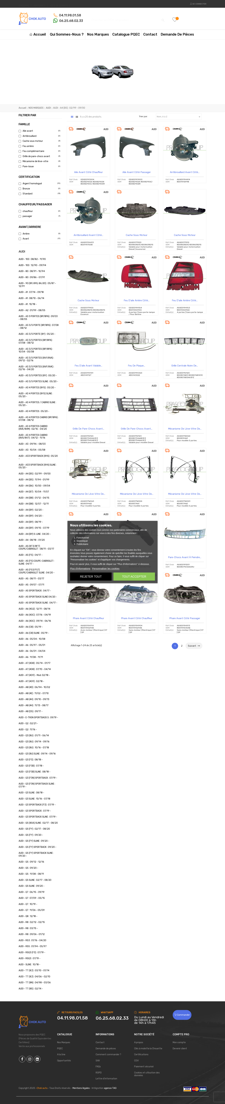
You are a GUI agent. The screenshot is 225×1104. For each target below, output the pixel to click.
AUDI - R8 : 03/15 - (28, 928)
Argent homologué (39, 183)
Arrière (39, 233)
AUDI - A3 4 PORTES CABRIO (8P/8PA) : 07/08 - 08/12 (39, 419)
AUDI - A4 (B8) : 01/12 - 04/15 (34, 497)
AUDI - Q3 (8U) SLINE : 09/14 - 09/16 (37, 753)
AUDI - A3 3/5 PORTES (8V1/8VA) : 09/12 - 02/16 (36, 359)
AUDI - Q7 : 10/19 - (28, 904)
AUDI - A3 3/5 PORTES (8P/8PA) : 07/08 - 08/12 (36, 341)
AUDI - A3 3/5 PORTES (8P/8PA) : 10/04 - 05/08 (36, 350)
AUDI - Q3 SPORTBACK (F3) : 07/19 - (37, 804)
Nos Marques (63, 1042)
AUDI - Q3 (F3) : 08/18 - (31, 759)
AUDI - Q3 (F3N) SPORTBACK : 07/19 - (38, 778)
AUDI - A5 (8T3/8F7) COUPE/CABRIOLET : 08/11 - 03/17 (36, 547)
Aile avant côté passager (136, 172)
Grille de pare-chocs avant (39, 156)
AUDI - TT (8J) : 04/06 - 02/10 (34, 976)
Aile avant (39, 131)
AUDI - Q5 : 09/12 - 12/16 (31, 862)
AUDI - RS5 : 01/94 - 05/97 (33, 946)
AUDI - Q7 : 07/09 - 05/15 (32, 898)
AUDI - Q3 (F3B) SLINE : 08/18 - (34, 771)
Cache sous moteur (39, 141)
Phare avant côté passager (184, 618)
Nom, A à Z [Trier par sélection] (179, 117)
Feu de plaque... (136, 365)
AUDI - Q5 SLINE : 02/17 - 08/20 (35, 880)
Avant (39, 238)
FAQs (98, 1066)
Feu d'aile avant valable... (88, 365)
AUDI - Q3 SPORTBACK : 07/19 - (35, 810)
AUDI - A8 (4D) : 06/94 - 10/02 (34, 687)
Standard (39, 193)
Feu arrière (39, 146)
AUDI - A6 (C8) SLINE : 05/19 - (34, 633)
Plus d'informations (80, 568)
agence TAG (110, 1088)
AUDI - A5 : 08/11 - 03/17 (31, 578)
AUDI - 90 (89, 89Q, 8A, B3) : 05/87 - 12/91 (37, 285)
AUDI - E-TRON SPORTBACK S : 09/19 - (38, 717)
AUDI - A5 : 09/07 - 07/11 (31, 584)
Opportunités (64, 1060)
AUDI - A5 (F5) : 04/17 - (31, 555)
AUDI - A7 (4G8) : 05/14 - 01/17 (34, 663)
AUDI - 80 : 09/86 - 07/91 (32, 277)
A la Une (61, 1054)
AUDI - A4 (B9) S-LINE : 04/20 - (35, 534)
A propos (138, 1042)
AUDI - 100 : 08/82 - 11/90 (32, 259)
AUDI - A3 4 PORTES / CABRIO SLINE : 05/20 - (37, 404)
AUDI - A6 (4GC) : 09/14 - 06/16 (35, 621)
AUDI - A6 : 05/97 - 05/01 (32, 645)
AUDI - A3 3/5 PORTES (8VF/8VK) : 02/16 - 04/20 (36, 368)
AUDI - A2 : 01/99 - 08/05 (32, 310)
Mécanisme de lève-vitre (39, 161)
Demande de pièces (106, 1048)
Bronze (39, 188)
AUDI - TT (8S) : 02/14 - (31, 988)
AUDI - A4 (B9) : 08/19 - (31, 522)
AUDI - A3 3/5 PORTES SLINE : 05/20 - (38, 381)
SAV (98, 1060)
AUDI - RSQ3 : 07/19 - (29, 958)
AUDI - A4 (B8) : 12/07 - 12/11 (34, 503)
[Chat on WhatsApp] (112, 1018)
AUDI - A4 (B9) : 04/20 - (31, 516)
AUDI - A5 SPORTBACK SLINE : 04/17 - (38, 602)
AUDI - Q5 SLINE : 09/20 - (31, 886)
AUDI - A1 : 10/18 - (28, 304)
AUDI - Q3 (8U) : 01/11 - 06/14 (34, 735)
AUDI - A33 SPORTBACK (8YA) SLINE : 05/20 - (38, 466)
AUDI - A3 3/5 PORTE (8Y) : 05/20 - (37, 334)
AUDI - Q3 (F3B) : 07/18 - (31, 765)
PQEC (60, 1048)
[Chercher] (128, 18)
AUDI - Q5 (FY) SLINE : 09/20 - (34, 841)
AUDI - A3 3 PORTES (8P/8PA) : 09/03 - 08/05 (38, 318)
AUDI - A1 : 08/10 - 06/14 (31, 298)
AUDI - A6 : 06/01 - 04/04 (32, 651)
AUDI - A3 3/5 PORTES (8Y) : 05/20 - (38, 375)
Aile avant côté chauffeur (88, 172)
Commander (182, 1015)
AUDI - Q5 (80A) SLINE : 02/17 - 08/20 (38, 823)
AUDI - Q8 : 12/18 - (28, 916)
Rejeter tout (91, 576)
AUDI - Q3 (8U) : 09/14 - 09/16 (34, 741)
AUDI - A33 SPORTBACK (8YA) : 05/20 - (38, 457)
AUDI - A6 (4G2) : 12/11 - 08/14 (34, 609)
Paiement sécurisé (144, 1066)
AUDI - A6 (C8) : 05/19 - (31, 627)
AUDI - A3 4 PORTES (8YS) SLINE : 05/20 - (36, 395)
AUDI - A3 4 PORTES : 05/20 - (34, 411)
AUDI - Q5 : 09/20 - (28, 868)
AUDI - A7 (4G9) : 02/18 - (31, 681)
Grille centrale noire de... (184, 365)
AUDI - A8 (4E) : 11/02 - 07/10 (34, 693)
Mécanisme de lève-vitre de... (184, 428)
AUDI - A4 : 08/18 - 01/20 (32, 540)
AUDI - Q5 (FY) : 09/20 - (31, 835)
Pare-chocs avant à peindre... (184, 557)
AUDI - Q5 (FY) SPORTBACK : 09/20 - (37, 847)
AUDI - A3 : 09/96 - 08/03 (32, 444)
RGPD (99, 1072)
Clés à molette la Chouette (148, 1048)
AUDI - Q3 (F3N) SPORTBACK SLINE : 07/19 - (37, 785)
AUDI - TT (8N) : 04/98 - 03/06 (35, 982)
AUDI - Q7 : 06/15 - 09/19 (31, 892)
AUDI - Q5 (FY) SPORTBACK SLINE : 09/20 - (36, 854)
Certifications (141, 1054)
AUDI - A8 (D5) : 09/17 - (31, 711)
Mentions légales (81, 1088)
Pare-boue (39, 166)
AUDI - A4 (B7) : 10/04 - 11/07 (34, 491)
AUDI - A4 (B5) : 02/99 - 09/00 (35, 473)
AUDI (22, 251)
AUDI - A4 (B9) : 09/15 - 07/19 (34, 528)
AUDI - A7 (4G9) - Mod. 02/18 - (34, 675)
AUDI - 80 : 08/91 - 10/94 (32, 271)
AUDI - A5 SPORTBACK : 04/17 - (35, 590)
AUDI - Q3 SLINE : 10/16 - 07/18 (34, 798)
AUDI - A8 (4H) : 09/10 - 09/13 (34, 699)
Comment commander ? (108, 1054)
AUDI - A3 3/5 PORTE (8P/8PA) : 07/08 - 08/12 (39, 326)
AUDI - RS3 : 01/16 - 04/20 (32, 940)
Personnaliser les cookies (105, 568)
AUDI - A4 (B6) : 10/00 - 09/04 (34, 485)
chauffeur (39, 211)
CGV (136, 1060)
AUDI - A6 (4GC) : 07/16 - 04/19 (35, 614)
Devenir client (180, 1048)
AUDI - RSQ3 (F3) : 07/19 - (32, 952)
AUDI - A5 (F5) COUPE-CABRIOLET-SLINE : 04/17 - (36, 562)
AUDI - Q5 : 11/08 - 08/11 (31, 874)
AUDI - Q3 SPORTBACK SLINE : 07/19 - (38, 816)
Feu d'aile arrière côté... (136, 300)
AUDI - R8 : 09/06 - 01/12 (32, 934)
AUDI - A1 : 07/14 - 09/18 (31, 292)
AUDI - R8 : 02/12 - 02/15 (32, 922)
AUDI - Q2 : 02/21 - (28, 723)
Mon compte (179, 1042)
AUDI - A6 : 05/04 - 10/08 (32, 639)
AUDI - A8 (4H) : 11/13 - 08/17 (33, 705)
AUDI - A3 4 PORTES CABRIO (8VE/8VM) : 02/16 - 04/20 (33, 427)
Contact (100, 1042)
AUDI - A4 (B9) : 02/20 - (31, 510)
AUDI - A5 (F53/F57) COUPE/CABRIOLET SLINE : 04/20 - (37, 571)
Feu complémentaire (39, 151)
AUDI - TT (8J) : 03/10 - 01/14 (34, 970)
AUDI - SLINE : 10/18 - (29, 964)
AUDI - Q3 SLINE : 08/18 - (31, 792)
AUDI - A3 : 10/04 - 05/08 (32, 450)
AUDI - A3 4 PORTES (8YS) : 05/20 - (37, 387)
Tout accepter (134, 576)
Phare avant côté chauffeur (88, 618)
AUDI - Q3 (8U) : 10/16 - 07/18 (34, 747)
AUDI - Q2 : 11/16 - (28, 729)
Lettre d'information (106, 1078)
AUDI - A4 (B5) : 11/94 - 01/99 (34, 479)
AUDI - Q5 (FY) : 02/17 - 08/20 (34, 829)
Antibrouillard (39, 136)
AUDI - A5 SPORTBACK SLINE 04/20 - (38, 596)
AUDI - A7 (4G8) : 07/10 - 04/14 (35, 669)
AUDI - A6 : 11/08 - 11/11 (31, 657)
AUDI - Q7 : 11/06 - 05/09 (32, 910)
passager (39, 216)
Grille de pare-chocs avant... (88, 428)
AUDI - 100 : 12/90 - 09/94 (32, 265)
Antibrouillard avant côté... (184, 172)
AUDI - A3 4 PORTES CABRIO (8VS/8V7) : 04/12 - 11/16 (33, 436)
